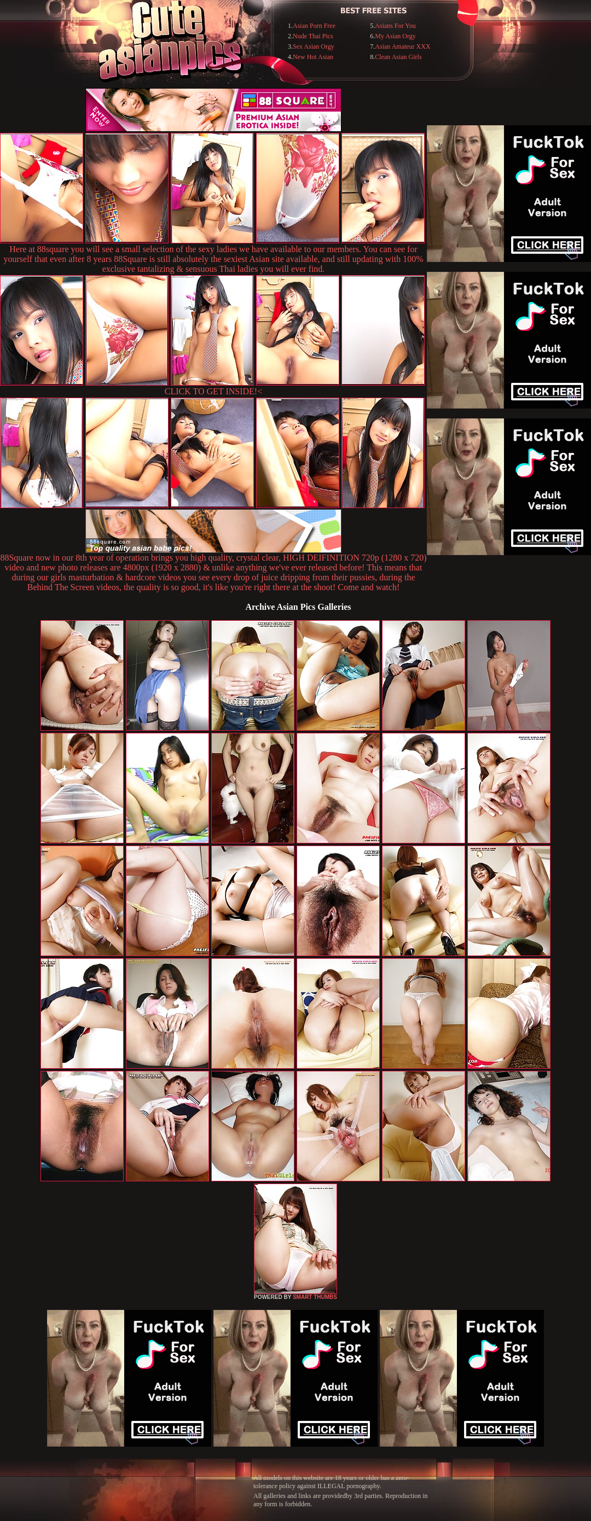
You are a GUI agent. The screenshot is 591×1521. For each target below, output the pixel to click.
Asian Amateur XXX (402, 46)
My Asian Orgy (395, 36)
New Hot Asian (313, 57)
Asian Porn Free (314, 26)
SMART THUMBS (315, 1297)
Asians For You (395, 26)
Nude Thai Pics (313, 36)
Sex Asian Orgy (313, 46)
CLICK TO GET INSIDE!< (213, 391)
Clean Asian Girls (398, 57)
